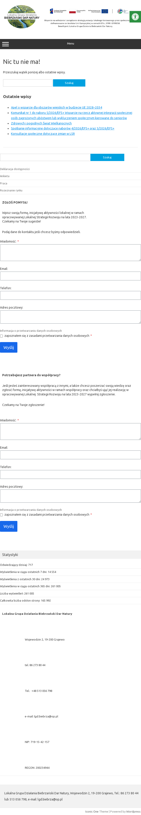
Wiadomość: (9, 241)
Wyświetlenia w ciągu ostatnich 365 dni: (25, 586)
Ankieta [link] (4, 176)
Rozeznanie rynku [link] (11, 190)
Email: (4, 268)
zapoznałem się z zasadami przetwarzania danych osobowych (48, 335)
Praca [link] (3, 183)
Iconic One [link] (92, 811)
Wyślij (9, 347)
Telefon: (5, 288)
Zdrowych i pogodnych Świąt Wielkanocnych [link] (41, 123)
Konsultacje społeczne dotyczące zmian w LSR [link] (43, 133)
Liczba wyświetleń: (12, 593)
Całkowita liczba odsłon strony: (20, 600)
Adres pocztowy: (11, 307)
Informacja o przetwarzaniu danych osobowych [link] (31, 330)
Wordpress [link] (133, 811)
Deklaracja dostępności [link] (15, 168)
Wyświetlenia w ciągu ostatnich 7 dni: (24, 571)
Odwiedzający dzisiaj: (14, 564)
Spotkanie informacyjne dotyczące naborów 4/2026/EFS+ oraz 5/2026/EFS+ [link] (62, 128)
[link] (135, 16)
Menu (70, 44)
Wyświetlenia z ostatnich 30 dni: (20, 579)
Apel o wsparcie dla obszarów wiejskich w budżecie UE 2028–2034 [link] (56, 107)
